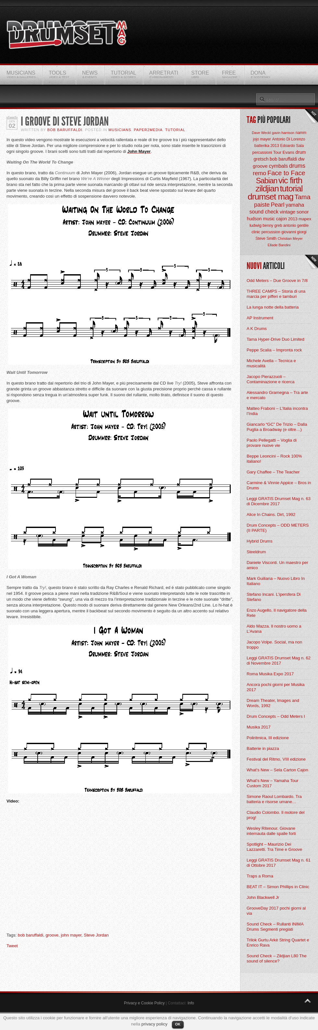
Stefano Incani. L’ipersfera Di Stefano (273, 597)
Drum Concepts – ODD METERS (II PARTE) (278, 528)
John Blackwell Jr (263, 897)
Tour (277, 152)
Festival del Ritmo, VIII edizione (276, 759)
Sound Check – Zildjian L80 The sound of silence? (277, 958)
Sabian (266, 181)
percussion (271, 232)
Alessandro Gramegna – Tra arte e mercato (277, 395)
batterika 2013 (266, 145)
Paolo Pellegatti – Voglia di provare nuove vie (272, 443)
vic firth (290, 180)
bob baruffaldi (30, 935)
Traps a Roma (260, 876)
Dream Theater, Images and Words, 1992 (273, 703)
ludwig (256, 225)
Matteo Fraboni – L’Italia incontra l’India (277, 411)
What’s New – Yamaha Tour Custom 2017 (272, 783)
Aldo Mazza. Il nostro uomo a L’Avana (274, 629)
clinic (255, 232)
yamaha (295, 205)
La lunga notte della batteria (273, 307)
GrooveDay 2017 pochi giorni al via (276, 911)
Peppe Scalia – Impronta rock (274, 350)
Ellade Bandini (279, 245)
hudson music (261, 218)
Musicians (119, 130)
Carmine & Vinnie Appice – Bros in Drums (279, 485)
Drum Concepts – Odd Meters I (276, 716)
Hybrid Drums (259, 541)
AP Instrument (260, 317)
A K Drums (257, 328)
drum (301, 152)
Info (191, 1003)
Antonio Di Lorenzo (288, 139)
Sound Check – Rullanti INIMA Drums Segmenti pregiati (275, 927)
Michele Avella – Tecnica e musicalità (271, 363)
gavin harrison (283, 133)
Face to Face (286, 173)
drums (297, 166)
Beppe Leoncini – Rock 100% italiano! (274, 459)
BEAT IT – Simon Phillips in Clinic (278, 886)
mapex (305, 218)
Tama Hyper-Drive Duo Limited (275, 339)
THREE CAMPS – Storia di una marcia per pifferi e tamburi (276, 294)
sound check (264, 212)
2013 (293, 218)
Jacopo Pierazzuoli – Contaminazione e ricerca (270, 379)
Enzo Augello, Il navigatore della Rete (277, 613)
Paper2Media (148, 130)
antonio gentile (296, 225)
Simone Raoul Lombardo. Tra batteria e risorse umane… (274, 799)
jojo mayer (262, 139)
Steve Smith (265, 238)
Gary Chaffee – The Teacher (273, 472)
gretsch (261, 159)
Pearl (278, 205)
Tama (303, 197)
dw (301, 159)
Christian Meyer (290, 238)
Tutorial (175, 130)
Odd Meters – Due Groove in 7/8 (277, 280)
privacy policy (154, 1024)
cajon (281, 218)
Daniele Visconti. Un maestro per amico (277, 565)
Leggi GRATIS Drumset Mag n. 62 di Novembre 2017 (279, 661)
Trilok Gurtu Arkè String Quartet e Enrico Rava (278, 943)
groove (51, 935)
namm (301, 132)
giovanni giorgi (293, 232)
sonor (303, 212)
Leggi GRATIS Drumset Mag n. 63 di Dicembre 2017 (279, 501)
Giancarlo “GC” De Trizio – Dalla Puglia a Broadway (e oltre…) (277, 427)
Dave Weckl (261, 133)
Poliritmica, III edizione (268, 737)
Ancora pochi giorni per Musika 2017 (275, 687)
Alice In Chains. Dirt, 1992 (271, 514)
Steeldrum (256, 551)
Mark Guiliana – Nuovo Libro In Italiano (276, 581)
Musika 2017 (259, 727)
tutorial (291, 188)
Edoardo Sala (292, 145)
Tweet (12, 945)
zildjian (267, 188)
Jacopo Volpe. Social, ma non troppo (274, 645)
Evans (288, 152)
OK (178, 1024)
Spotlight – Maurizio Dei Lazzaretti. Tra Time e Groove (274, 847)
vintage (287, 212)
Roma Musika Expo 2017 (270, 673)
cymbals (278, 166)
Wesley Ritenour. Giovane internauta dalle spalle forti (271, 831)
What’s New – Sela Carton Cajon (277, 769)
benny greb (272, 225)
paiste (262, 205)
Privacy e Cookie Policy (144, 1003)
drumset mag (270, 197)
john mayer (71, 935)
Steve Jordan (96, 935)
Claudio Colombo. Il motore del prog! (275, 815)
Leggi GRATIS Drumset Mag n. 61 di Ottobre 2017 (279, 863)
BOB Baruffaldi (64, 130)
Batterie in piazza (263, 748)
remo (259, 173)
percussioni (262, 152)
